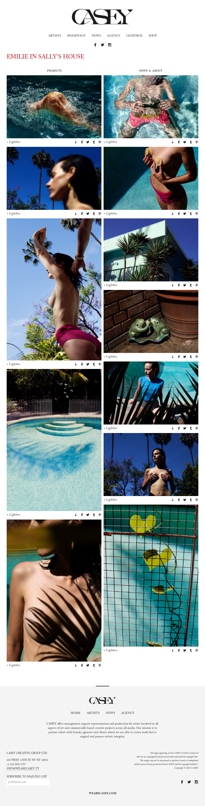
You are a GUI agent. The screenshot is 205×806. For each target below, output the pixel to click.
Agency (113, 35)
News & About (151, 71)
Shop (153, 35)
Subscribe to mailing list (27, 777)
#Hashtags (76, 35)
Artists (54, 35)
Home (76, 713)
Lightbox (134, 35)
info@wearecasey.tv (23, 769)
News (96, 35)
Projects (54, 71)
